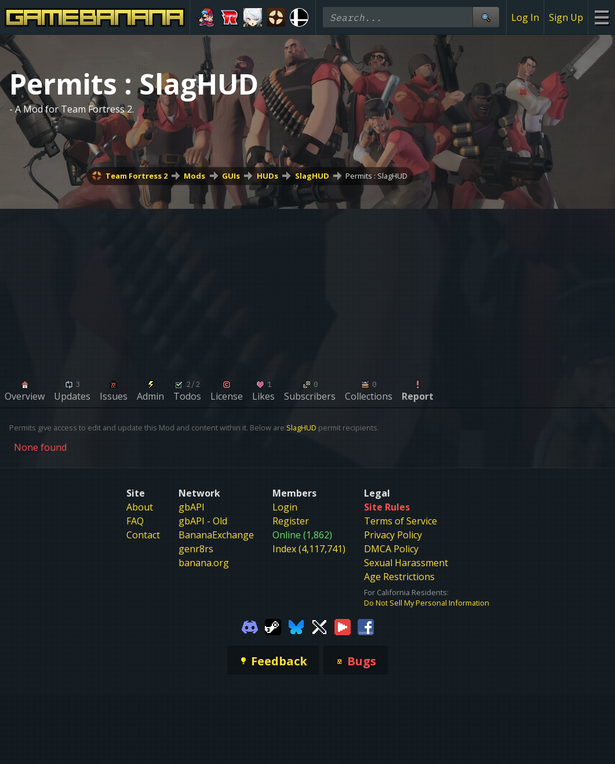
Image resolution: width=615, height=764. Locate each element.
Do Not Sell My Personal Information (426, 603)
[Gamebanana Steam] (273, 626)
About (139, 507)
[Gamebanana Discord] (250, 626)
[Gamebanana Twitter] (319, 626)
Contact (143, 534)
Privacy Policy (393, 534)
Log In (525, 17)
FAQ (135, 521)
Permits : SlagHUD (376, 176)
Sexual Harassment (406, 562)
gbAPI (192, 507)
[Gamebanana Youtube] (342, 626)
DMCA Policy (391, 548)
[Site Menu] (601, 17)
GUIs (231, 176)
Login (284, 507)
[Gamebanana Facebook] (365, 626)
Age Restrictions (399, 576)
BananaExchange (216, 534)
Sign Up (566, 17)
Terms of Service (400, 521)
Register (290, 521)
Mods (194, 176)
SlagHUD (312, 176)
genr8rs (196, 548)
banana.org (204, 562)
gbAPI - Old (203, 521)
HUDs (267, 176)
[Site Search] (485, 17)
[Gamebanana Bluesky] (296, 626)
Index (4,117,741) (308, 548)
